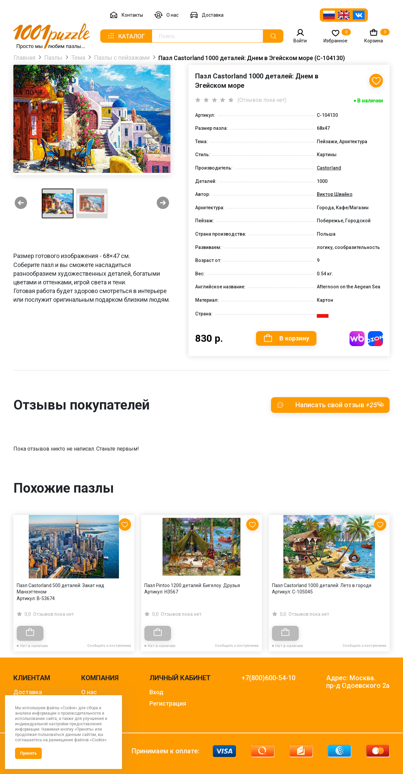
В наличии (370, 100)
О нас (166, 15)
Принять (28, 753)
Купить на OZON (375, 338)
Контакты (126, 15)
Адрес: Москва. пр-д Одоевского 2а (358, 682)
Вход (156, 692)
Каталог (126, 36)
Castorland (329, 168)
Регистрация (167, 703)
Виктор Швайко (335, 194)
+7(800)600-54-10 (268, 678)
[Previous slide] (20, 203)
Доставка (207, 15)
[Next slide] (162, 203)
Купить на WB (357, 338)
